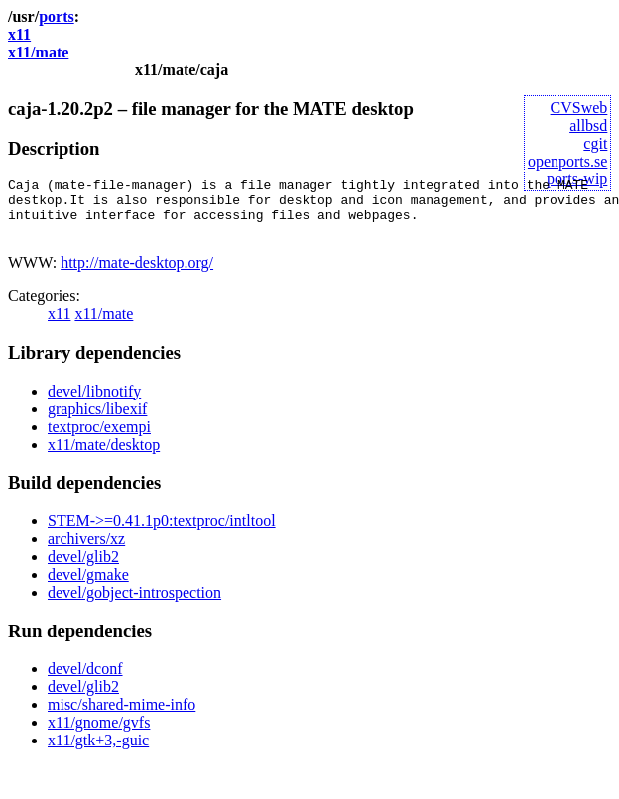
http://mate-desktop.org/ (137, 274)
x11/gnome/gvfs (99, 734)
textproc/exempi (99, 438)
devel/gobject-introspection (134, 604)
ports (56, 16)
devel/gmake (88, 586)
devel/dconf (85, 680)
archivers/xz (86, 550)
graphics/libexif (97, 420)
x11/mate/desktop (104, 456)
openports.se (567, 161)
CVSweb (579, 107)
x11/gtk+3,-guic (98, 751)
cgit (595, 143)
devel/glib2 (83, 568)
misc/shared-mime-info (121, 716)
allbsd (588, 125)
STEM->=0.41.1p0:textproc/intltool (162, 532)
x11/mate (38, 52)
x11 (19, 34)
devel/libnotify (94, 403)
